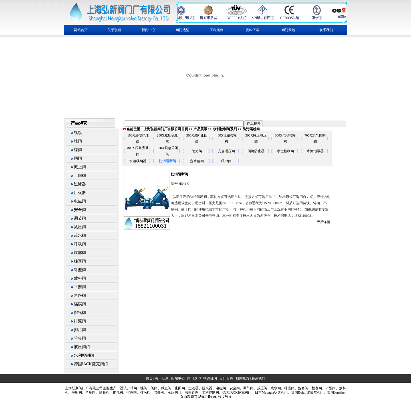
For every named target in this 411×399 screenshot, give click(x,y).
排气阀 (80, 312)
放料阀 (80, 278)
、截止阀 (164, 388)
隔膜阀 (80, 304)
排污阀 (80, 330)
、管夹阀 (157, 392)
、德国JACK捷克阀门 (235, 392)
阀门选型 (194, 378)
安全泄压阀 (226, 151)
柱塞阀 (80, 261)
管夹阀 (80, 338)
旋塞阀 (80, 252)
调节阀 (80, 218)
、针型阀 (329, 388)
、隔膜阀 (102, 392)
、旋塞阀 (301, 388)
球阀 (78, 141)
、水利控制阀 (208, 392)
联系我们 (326, 30)
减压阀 (80, 227)
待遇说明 (210, 378)
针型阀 (80, 270)
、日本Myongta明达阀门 (269, 392)
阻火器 (80, 193)
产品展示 (200, 129)
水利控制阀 (84, 355)
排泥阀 (80, 321)
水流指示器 (315, 151)
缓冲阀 (226, 161)
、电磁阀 (219, 388)
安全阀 (80, 210)
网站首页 (81, 30)
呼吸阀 (80, 244)
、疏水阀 (274, 388)
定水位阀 (197, 161)
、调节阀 (246, 388)
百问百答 (226, 378)
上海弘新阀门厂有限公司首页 (166, 129)
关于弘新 (162, 378)
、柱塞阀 (315, 388)
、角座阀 (89, 392)
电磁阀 (80, 201)
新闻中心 (178, 378)
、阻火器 (205, 388)
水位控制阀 (285, 151)
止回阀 (80, 175)
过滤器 (80, 184)
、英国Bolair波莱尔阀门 (306, 392)
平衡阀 (80, 287)
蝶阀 (78, 150)
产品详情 (323, 222)
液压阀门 (82, 347)
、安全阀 (233, 388)
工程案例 (216, 30)
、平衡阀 (75, 392)
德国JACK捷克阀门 (91, 364)
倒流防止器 (256, 151)
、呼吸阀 (288, 388)
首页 (149, 378)
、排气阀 (116, 392)
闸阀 (78, 158)
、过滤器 (192, 388)
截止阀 (80, 167)
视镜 (78, 133)
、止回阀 (178, 388)
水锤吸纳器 (137, 161)
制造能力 (242, 378)
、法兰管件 (189, 392)
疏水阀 (80, 235)
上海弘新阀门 (75, 388)
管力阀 (197, 151)
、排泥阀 (130, 392)
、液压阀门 (172, 392)
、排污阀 (143, 392)
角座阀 (80, 295)
